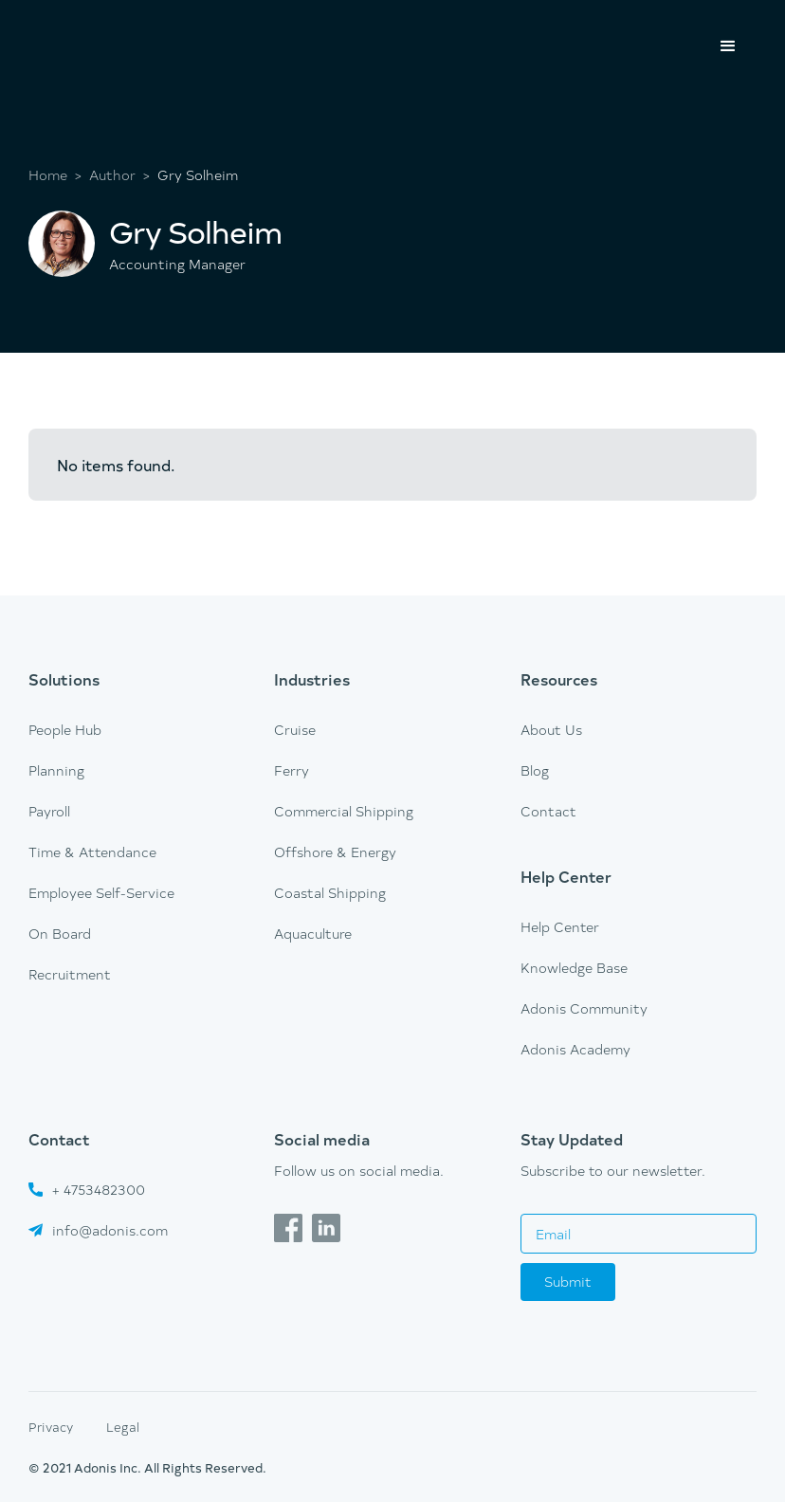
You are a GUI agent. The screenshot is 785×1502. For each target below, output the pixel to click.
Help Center (566, 876)
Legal (122, 1426)
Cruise (295, 730)
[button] (728, 46)
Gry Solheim (197, 175)
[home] (99, 24)
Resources (558, 679)
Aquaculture (313, 934)
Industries (312, 679)
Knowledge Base (574, 968)
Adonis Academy (575, 1049)
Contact (548, 811)
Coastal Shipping (330, 893)
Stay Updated (571, 1138)
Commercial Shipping (343, 811)
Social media (322, 1138)
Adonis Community (584, 1008)
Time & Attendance (92, 852)
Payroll (49, 811)
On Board (59, 934)
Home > (55, 175)
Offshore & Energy (335, 852)
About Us (551, 730)
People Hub (64, 730)
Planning (56, 770)
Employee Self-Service (101, 893)
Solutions (64, 679)
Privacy (50, 1426)
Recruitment (69, 974)
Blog (534, 770)
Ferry (291, 770)
